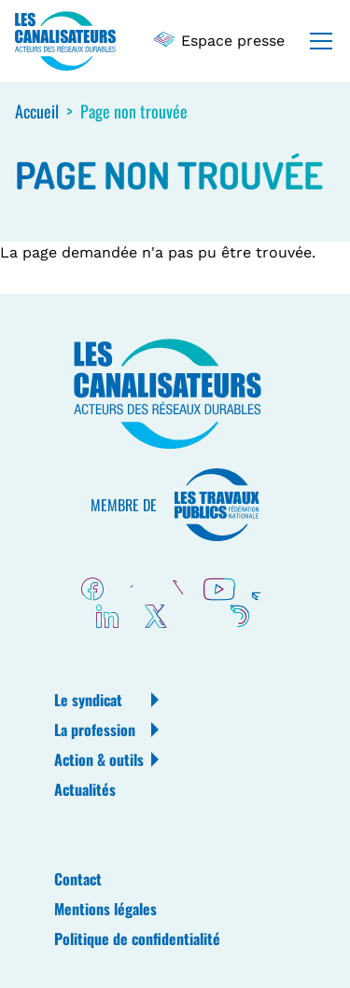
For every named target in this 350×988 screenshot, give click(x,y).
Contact (78, 879)
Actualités (85, 789)
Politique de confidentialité (137, 938)
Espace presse (220, 40)
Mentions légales (105, 909)
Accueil (37, 111)
